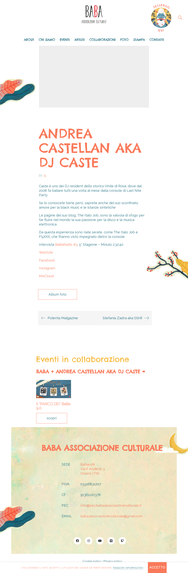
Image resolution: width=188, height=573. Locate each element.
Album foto (58, 294)
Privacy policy (112, 561)
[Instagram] (88, 541)
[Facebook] (77, 541)
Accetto (157, 567)
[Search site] (180, 18)
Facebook (47, 260)
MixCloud (46, 276)
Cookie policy (91, 561)
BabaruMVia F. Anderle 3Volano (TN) (92, 468)
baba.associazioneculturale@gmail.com (111, 516)
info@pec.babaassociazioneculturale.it (111, 505)
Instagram (47, 268)
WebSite (46, 252)
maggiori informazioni (128, 568)
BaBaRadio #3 (66, 244)
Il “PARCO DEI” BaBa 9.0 (53, 406)
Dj (45, 175)
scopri (52, 418)
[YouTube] (100, 541)
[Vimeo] (111, 541)
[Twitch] (122, 541)
